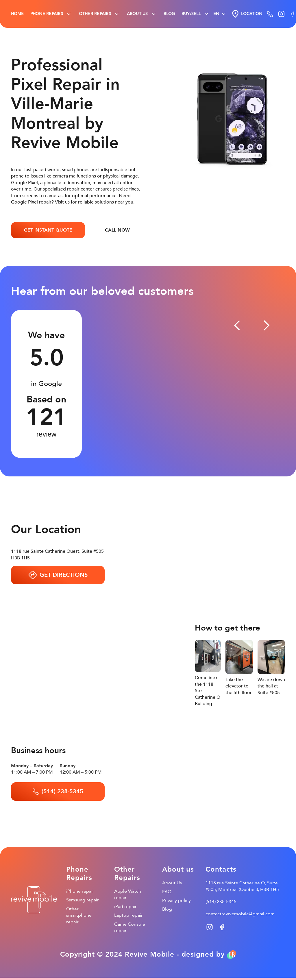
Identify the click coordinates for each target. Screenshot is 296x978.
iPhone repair (80, 891)
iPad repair (125, 906)
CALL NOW (117, 230)
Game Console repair (129, 927)
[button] (51, 14)
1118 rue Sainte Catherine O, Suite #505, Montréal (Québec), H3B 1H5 (242, 886)
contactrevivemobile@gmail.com (240, 914)
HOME (17, 13)
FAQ (166, 892)
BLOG (169, 13)
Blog (167, 909)
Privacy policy (176, 900)
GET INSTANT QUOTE (48, 230)
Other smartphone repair (79, 915)
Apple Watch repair (127, 894)
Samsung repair (82, 900)
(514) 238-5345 (221, 901)
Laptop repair (128, 915)
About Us (172, 883)
